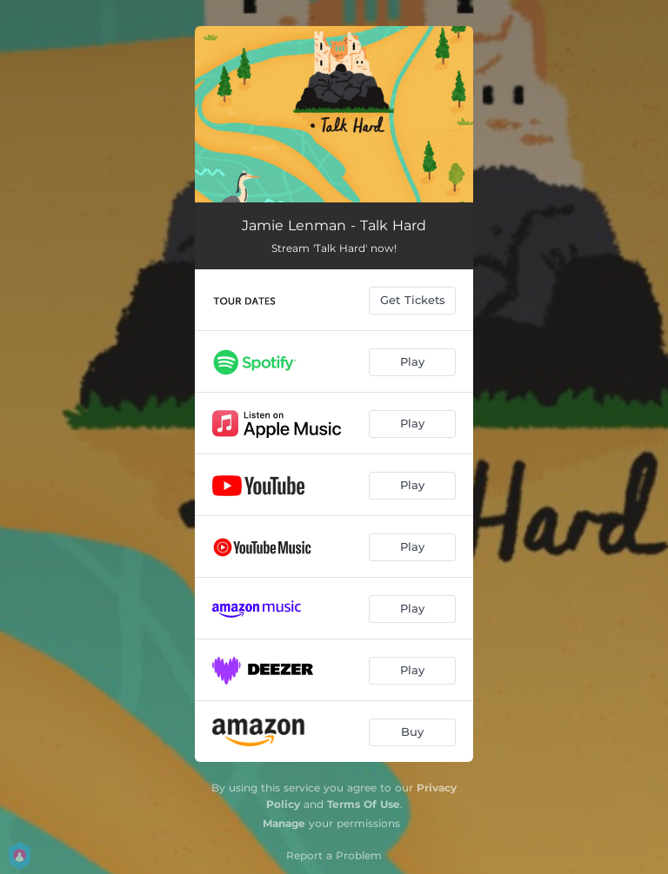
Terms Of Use (363, 804)
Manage (284, 823)
